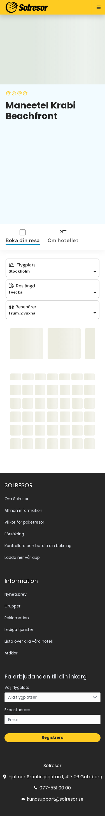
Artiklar (11, 653)
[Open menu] (96, 7)
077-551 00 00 (52, 788)
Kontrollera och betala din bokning (37, 545)
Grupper (12, 606)
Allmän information (23, 510)
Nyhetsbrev (15, 594)
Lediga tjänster (18, 629)
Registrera (53, 737)
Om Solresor (16, 499)
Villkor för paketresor (24, 522)
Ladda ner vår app (22, 557)
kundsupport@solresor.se (52, 799)
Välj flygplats (16, 687)
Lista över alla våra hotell (28, 641)
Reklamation (16, 618)
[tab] (26, 237)
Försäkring (14, 534)
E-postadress (17, 710)
